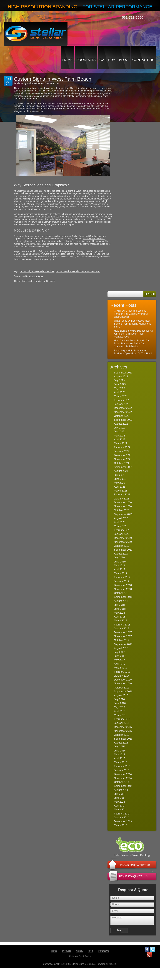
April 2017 (119, 664)
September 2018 (123, 597)
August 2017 (121, 648)
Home (67, 60)
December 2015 (123, 727)
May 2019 (119, 565)
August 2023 (121, 376)
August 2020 (121, 518)
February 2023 (122, 400)
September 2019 (123, 549)
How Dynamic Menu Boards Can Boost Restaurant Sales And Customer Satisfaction (132, 343)
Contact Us (143, 60)
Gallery (107, 60)
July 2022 (119, 427)
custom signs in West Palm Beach (76, 191)
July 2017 (119, 652)
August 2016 (121, 695)
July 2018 (119, 605)
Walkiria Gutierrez (35, 83)
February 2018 (122, 624)
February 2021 (122, 494)
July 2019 (119, 557)
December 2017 (123, 632)
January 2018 (121, 628)
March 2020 (120, 526)
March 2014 (120, 809)
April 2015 (119, 758)
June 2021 (120, 479)
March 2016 (120, 715)
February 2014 (122, 813)
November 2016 (123, 683)
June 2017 (120, 656)
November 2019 (123, 542)
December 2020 (123, 502)
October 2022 (121, 416)
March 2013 (120, 825)
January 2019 (121, 581)
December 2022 (123, 408)
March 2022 (120, 443)
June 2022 (120, 431)
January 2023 (121, 404)
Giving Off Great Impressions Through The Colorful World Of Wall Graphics (131, 313)
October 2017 (121, 640)
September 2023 (123, 372)
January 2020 (121, 534)
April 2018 (119, 616)
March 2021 (120, 490)
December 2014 (123, 774)
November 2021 (123, 459)
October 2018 (121, 593)
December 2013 (123, 821)
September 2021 (123, 467)
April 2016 (119, 711)
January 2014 (121, 817)
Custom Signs (36, 276)
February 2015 (122, 766)
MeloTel (112, 964)
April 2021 (119, 486)
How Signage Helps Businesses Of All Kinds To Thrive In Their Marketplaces (133, 333)
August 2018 (121, 601)
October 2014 (121, 782)
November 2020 (123, 506)
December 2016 (123, 679)
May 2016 (119, 707)
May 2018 (119, 612)
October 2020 (121, 510)
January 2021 (121, 498)
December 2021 (123, 455)
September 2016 (123, 691)
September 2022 (123, 419)
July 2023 (119, 380)
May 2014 (119, 801)
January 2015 (121, 770)
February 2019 (122, 577)
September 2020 (123, 514)
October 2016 (121, 687)
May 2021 (119, 482)
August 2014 (121, 790)
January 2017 (121, 675)
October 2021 (121, 463)
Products (86, 60)
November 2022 (123, 412)
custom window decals (94, 238)
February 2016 (122, 719)
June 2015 (120, 750)
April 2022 (119, 439)
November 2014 (123, 778)
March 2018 (120, 620)
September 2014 (123, 786)
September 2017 (123, 644)
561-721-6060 (132, 17)
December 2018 (123, 585)
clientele (64, 88)
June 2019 (120, 561)
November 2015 (123, 731)
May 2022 (119, 435)
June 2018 (120, 609)
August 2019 (121, 553)
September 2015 (123, 738)
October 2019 (121, 545)
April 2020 (119, 522)
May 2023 (119, 388)
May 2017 (119, 660)
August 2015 (121, 742)
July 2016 (119, 699)
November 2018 (123, 589)
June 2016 (120, 703)
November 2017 (123, 636)
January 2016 (121, 723)
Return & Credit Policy (80, 956)
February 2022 (122, 447)
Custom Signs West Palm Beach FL (37, 271)
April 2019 (119, 569)
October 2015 (121, 735)
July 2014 (119, 794)
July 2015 (119, 746)
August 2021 (121, 471)
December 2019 (123, 538)
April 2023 (119, 392)
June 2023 (120, 384)
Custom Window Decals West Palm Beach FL (78, 271)
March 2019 (120, 573)
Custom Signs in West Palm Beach (52, 79)
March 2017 (120, 668)
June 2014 (120, 798)
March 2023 (120, 396)
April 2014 (119, 805)
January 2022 (121, 451)
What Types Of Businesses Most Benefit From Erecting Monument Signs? (132, 323)
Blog (123, 60)
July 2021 (119, 475)
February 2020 (122, 530)
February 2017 (122, 672)
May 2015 (119, 754)
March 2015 (120, 762)
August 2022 (121, 423)
